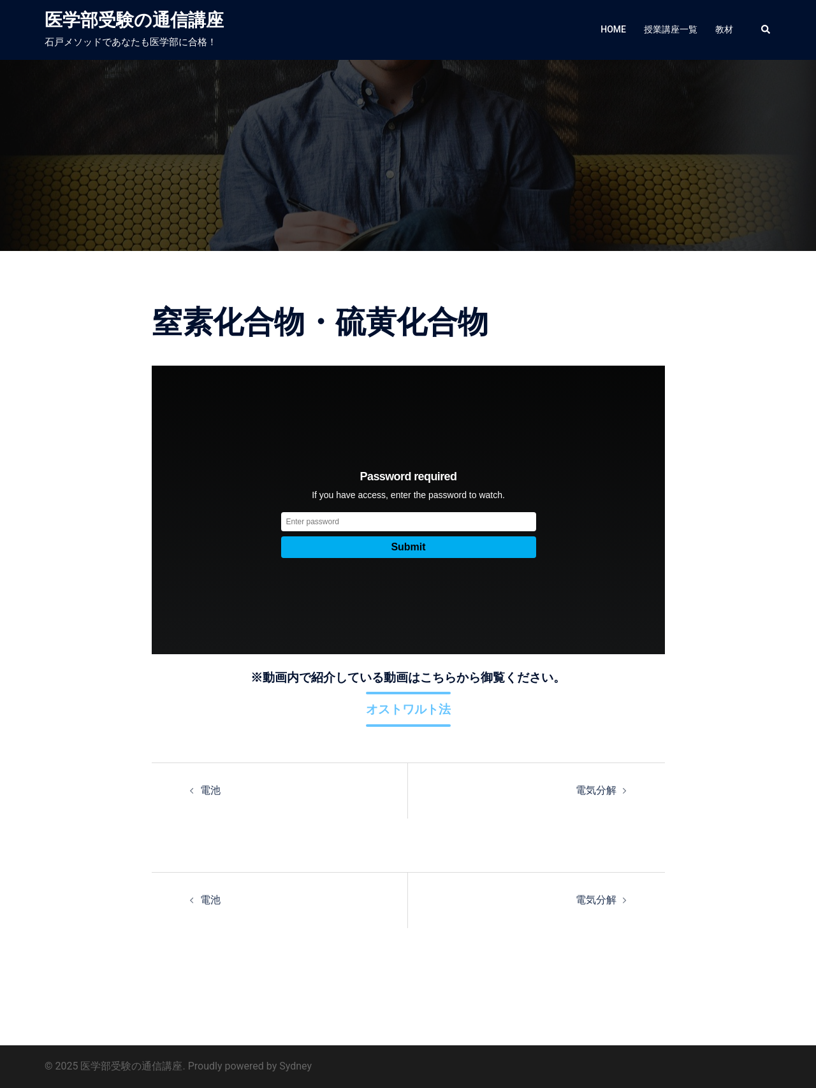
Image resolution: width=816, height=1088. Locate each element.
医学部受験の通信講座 (134, 20)
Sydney (295, 1066)
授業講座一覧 (670, 29)
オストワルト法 (408, 709)
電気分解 (596, 790)
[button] (766, 30)
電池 (210, 790)
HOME (613, 29)
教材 (724, 29)
